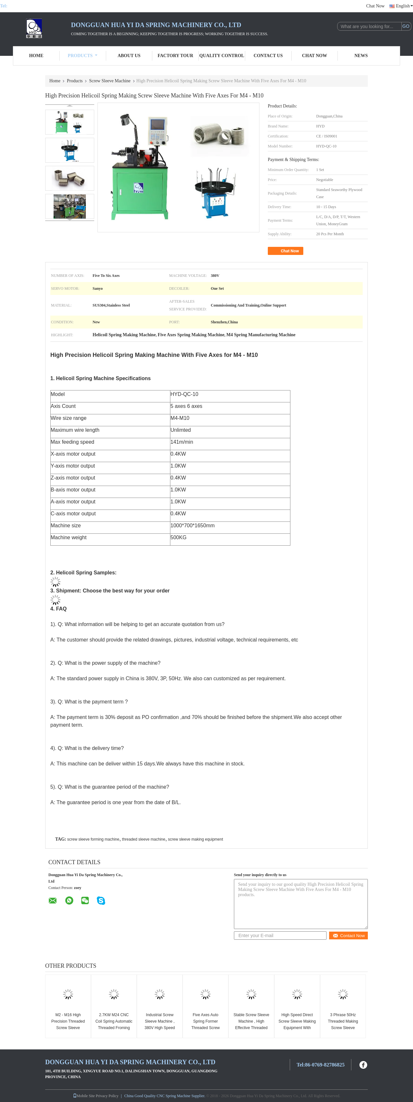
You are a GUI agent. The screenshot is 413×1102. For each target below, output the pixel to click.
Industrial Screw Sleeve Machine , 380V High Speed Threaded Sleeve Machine (160, 1028)
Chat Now (375, 6)
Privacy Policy (107, 1096)
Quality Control (221, 55)
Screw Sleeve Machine (109, 80)
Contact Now (349, 935)
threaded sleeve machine (143, 839)
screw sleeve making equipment (195, 839)
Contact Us (268, 55)
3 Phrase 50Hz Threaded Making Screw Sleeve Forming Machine (343, 1024)
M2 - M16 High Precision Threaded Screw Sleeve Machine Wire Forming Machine (68, 1028)
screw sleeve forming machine (93, 839)
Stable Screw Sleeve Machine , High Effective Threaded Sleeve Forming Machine (251, 1028)
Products (82, 55)
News (361, 55)
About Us (128, 55)
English (404, 6)
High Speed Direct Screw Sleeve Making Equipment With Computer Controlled (297, 1024)
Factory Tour (175, 55)
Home (36, 55)
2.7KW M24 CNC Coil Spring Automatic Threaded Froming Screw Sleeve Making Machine (113, 1028)
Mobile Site (84, 1096)
